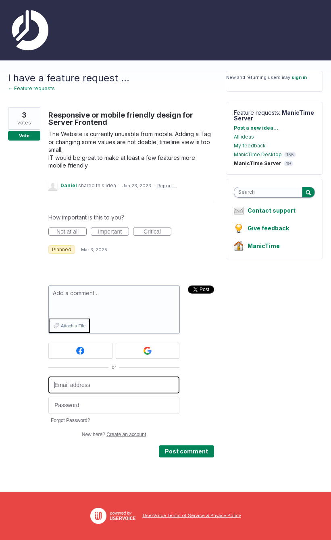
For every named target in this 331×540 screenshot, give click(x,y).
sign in (299, 77)
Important (113, 232)
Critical (157, 232)
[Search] (308, 192)
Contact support (272, 210)
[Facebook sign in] (80, 351)
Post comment (186, 451)
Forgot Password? (70, 420)
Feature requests (256, 112)
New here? (114, 434)
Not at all (71, 232)
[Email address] (113, 385)
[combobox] (270, 192)
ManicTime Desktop (258, 154)
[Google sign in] (148, 351)
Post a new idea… (256, 128)
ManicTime (264, 245)
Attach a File (73, 325)
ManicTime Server (257, 163)
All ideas (244, 137)
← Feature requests (31, 88)
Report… (166, 185)
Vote (24, 136)
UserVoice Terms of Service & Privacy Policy (192, 515)
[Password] (113, 405)
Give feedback (268, 228)
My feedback (250, 146)
